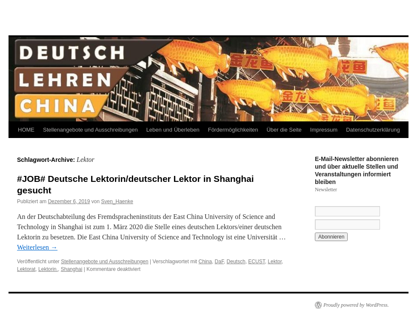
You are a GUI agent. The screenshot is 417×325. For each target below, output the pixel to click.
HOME (26, 130)
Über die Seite (283, 130)
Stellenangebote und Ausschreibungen (90, 130)
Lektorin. (48, 269)
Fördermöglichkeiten (233, 130)
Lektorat (26, 269)
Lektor (275, 262)
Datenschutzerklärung (373, 130)
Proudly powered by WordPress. (356, 305)
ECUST (256, 262)
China (205, 262)
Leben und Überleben (173, 130)
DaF (219, 262)
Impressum (323, 130)
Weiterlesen (37, 247)
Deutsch (236, 262)
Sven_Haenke (117, 201)
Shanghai (72, 269)
